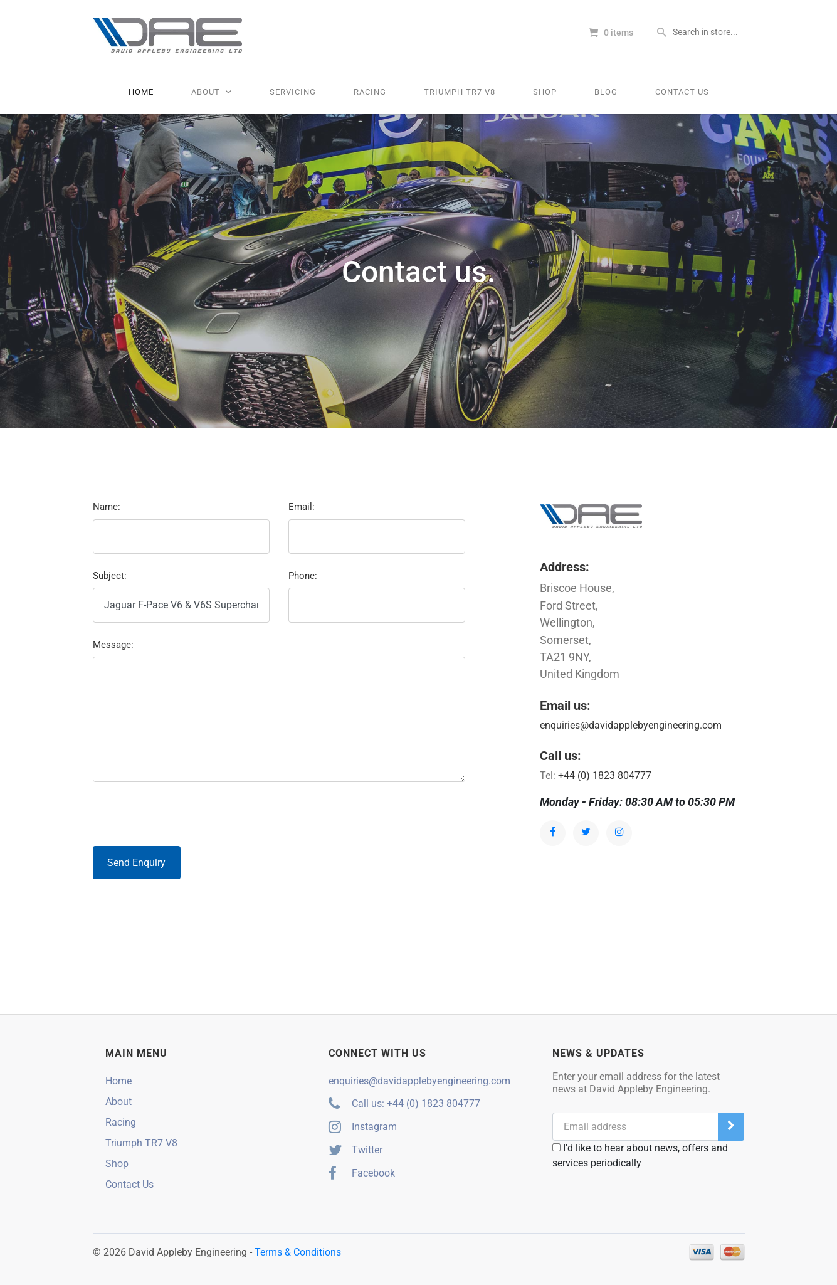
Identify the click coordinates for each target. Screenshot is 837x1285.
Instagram (363, 1126)
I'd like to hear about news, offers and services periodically (640, 1155)
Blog (606, 92)
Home (141, 92)
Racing (370, 92)
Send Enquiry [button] (136, 863)
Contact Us (682, 92)
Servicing (293, 92)
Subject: (110, 575)
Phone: (302, 575)
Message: (113, 644)
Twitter (355, 1150)
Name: (106, 506)
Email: (301, 506)
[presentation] (188, 816)
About (211, 92)
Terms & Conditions (298, 1252)
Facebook (362, 1173)
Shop (545, 92)
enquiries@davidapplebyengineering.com (631, 725)
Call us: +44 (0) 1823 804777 (404, 1103)
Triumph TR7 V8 (459, 92)
